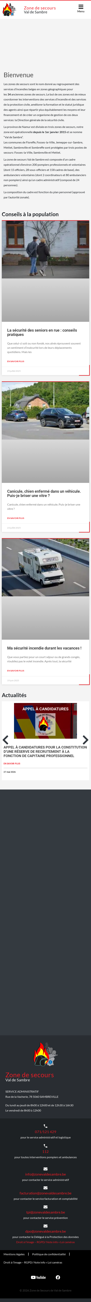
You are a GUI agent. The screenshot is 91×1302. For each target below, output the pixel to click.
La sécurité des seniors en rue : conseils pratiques (42, 332)
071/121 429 (45, 1132)
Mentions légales (14, 1254)
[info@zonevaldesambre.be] (45, 1169)
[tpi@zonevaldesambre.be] (45, 1207)
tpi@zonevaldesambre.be (45, 1212)
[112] (45, 1146)
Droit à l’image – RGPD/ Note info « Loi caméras (45, 1242)
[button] (5, 740)
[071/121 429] (45, 1126)
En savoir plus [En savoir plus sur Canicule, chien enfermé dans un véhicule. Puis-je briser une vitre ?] (15, 518)
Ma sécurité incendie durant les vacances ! (44, 648)
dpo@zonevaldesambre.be (45, 1231)
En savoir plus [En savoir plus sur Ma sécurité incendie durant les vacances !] (15, 670)
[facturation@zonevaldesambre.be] (45, 1188)
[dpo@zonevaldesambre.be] (45, 1226)
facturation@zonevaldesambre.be (45, 1193)
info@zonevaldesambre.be (45, 1174)
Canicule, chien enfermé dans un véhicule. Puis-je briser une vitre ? (44, 493)
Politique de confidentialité (49, 1254)
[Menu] (81, 6)
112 (45, 1151)
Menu (81, 11)
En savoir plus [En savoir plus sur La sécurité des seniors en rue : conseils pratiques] (15, 361)
